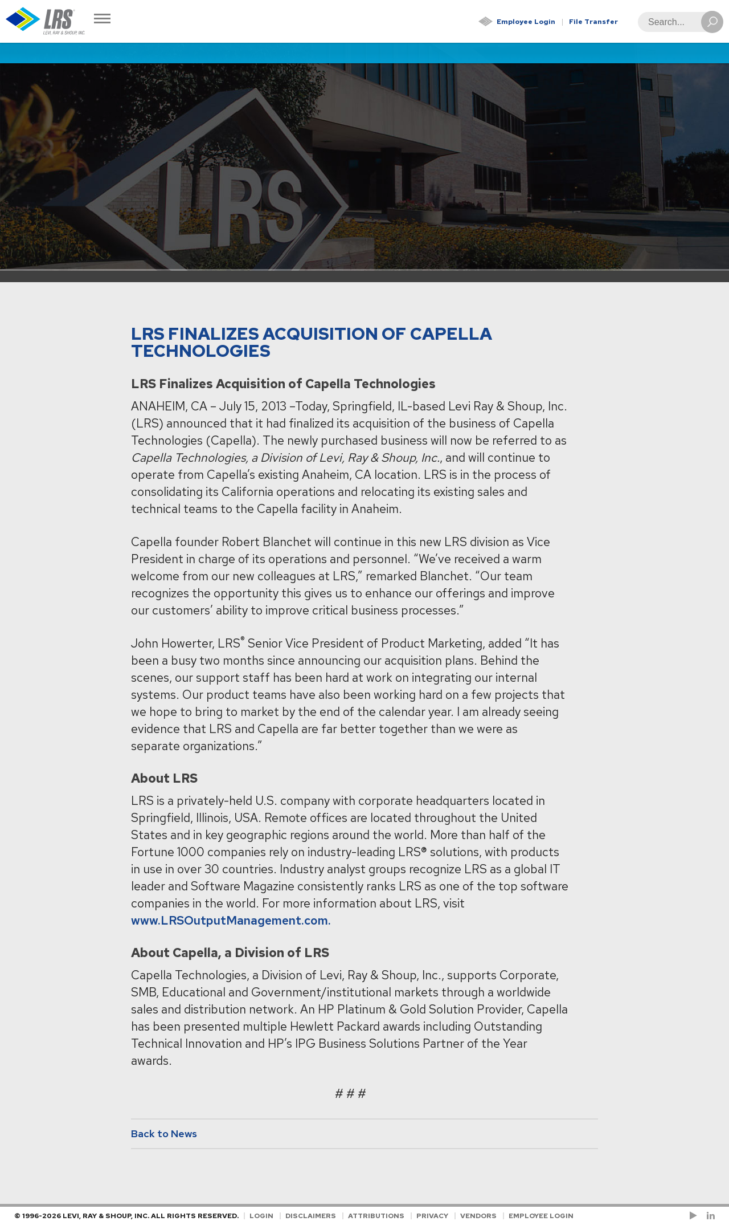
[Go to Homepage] (45, 21)
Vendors (478, 1215)
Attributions (376, 1215)
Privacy (432, 1215)
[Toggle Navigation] (102, 20)
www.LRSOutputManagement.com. (231, 920)
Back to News (164, 1133)
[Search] (677, 22)
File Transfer (593, 21)
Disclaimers (310, 1215)
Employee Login (526, 21)
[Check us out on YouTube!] (695, 1216)
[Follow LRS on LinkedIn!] (709, 1216)
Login (261, 1215)
